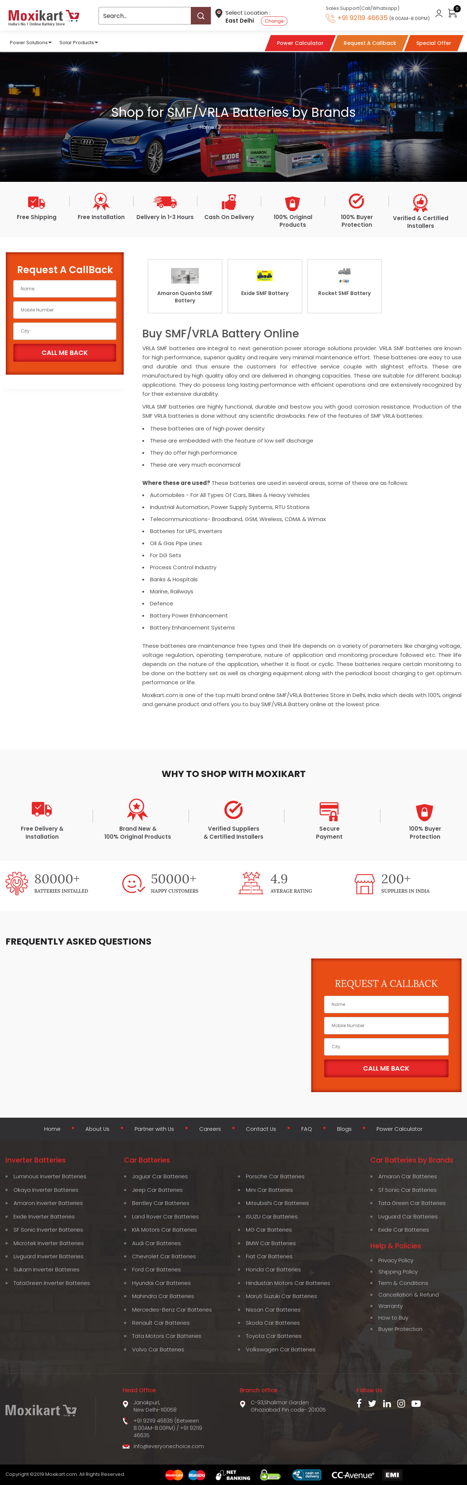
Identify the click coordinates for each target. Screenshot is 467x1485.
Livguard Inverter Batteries (48, 1256)
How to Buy (393, 1317)
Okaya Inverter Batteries (45, 1189)
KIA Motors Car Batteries (164, 1229)
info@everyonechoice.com (169, 1445)
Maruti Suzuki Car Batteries (281, 1296)
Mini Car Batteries (269, 1189)
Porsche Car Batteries (275, 1176)
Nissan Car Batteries (273, 1309)
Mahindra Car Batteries (163, 1296)
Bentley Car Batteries (160, 1202)
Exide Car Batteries (403, 1229)
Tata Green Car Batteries (412, 1202)
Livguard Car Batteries (408, 1216)
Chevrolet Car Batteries (164, 1256)
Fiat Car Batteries (269, 1256)
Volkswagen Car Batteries (281, 1349)
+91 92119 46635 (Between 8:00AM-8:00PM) (166, 1423)
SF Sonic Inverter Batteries (48, 1229)
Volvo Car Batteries (158, 1349)
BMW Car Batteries (271, 1242)
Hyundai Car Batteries (161, 1282)
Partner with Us (153, 1130)
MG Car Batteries (269, 1229)
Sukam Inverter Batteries (46, 1269)
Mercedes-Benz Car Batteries (172, 1309)
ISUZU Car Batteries (272, 1216)
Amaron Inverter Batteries (48, 1202)
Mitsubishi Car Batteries (277, 1202)
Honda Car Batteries (273, 1269)
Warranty (390, 1305)
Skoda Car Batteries (273, 1322)
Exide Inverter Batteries (44, 1216)
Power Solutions (29, 41)
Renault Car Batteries (161, 1322)
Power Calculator (401, 1130)
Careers (209, 1130)
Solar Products (76, 41)
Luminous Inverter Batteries (49, 1176)
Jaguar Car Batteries (160, 1176)
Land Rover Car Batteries (165, 1216)
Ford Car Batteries (156, 1269)
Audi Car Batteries (156, 1242)
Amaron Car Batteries (407, 1176)
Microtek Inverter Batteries (48, 1242)
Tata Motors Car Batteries (166, 1335)
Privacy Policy (395, 1259)
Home (207, 127)
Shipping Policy (398, 1271)
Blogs (344, 1130)
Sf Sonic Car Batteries (407, 1189)
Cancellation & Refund (408, 1294)
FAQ (307, 1130)
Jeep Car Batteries (157, 1189)
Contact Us (261, 1130)
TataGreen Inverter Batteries (51, 1282)
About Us (95, 1130)
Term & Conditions (403, 1282)
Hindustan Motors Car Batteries (288, 1282)
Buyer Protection (400, 1328)
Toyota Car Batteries (274, 1335)
